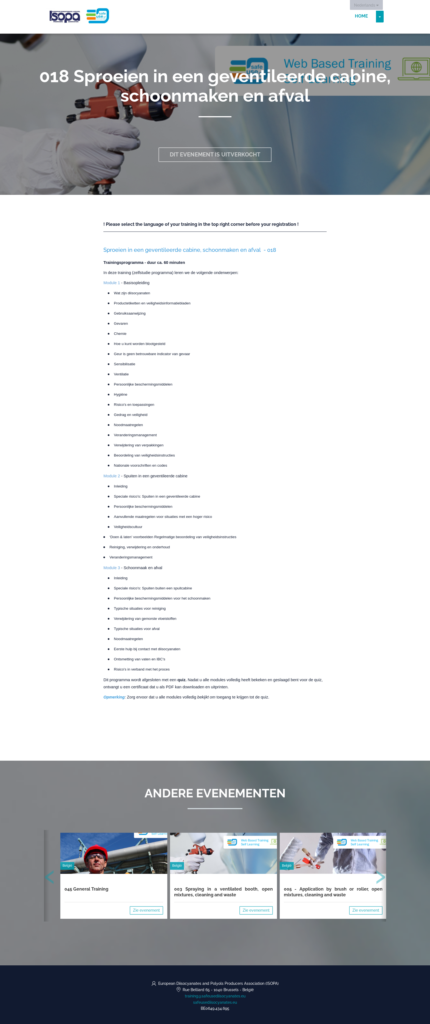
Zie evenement (146, 910)
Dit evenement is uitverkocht (215, 154)
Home (361, 16)
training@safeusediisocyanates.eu (215, 996)
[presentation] (50, 878)
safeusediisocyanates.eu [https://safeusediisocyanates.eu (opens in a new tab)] (215, 1002)
